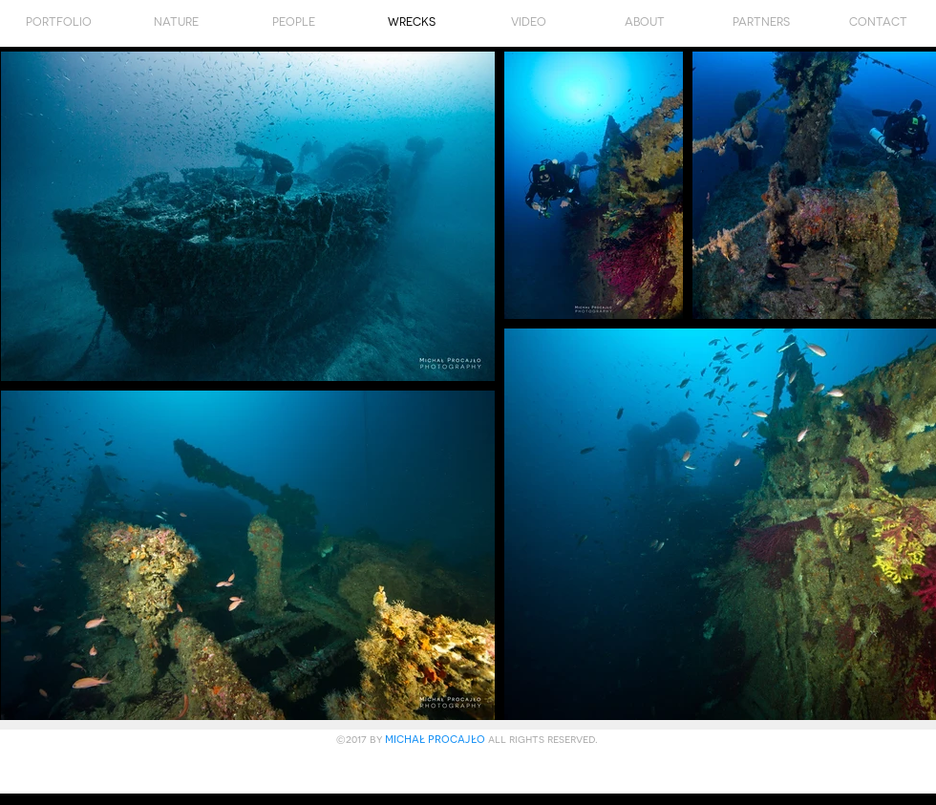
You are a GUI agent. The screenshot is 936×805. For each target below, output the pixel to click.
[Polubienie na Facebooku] (469, 772)
